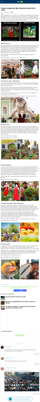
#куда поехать (20, 286)
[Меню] (2, 2)
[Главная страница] (20, 2)
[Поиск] (38, 2)
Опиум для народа (8, 367)
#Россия (4, 286)
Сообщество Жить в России (10, 5)
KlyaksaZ (6, 12)
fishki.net (7, 284)
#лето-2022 (27, 286)
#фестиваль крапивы (23, 287)
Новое (2, 5)
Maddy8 (6, 346)
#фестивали (14, 287)
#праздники (34, 286)
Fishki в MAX (20, 290)
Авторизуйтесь (19, 335)
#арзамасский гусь (11, 286)
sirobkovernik (7, 357)
